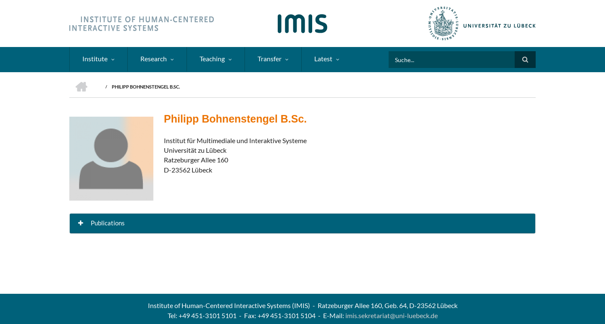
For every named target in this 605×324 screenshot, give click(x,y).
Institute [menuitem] (95, 59)
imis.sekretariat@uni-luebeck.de (391, 315)
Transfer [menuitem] (269, 59)
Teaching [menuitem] (212, 59)
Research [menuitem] (153, 59)
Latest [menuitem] (323, 59)
